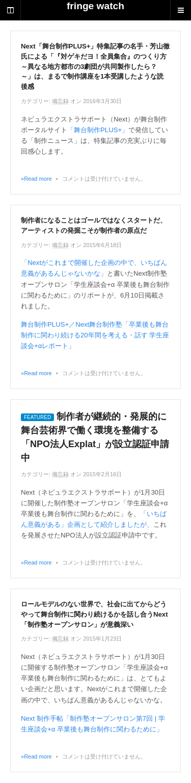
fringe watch (95, 6)
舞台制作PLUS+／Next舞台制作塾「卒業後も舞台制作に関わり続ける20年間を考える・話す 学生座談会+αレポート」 (95, 335)
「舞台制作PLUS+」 (97, 130)
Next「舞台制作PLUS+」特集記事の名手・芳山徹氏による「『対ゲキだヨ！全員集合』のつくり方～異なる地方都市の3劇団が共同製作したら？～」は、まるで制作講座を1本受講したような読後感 (95, 66)
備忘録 (60, 101)
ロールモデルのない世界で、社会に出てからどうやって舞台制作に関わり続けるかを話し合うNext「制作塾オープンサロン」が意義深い (94, 614)
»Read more (36, 179)
